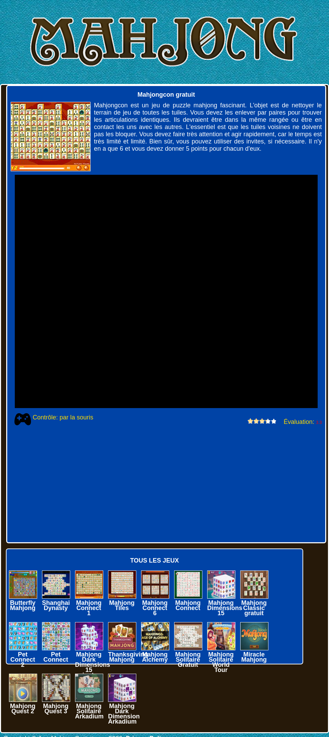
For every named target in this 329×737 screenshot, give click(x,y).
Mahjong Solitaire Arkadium (89, 711)
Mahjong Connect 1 (89, 608)
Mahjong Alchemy (155, 657)
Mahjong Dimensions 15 (224, 608)
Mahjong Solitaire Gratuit (188, 659)
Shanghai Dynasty (56, 605)
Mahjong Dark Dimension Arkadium (124, 714)
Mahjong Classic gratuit (254, 608)
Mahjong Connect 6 (155, 608)
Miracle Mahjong (254, 657)
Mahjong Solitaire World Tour (221, 662)
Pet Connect (55, 657)
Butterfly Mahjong (22, 605)
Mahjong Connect (188, 605)
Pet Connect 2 (22, 659)
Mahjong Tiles (122, 605)
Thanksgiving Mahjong (128, 657)
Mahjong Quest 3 (55, 709)
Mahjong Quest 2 (22, 709)
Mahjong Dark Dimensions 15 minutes (92, 665)
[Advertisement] (162, 484)
